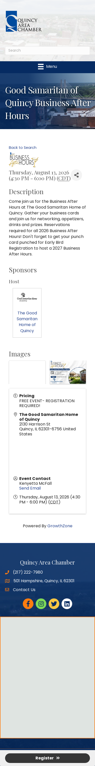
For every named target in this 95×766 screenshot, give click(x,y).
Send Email (30, 488)
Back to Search (22, 147)
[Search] (47, 50)
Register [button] (47, 758)
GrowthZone (59, 526)
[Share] (76, 175)
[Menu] (47, 66)
